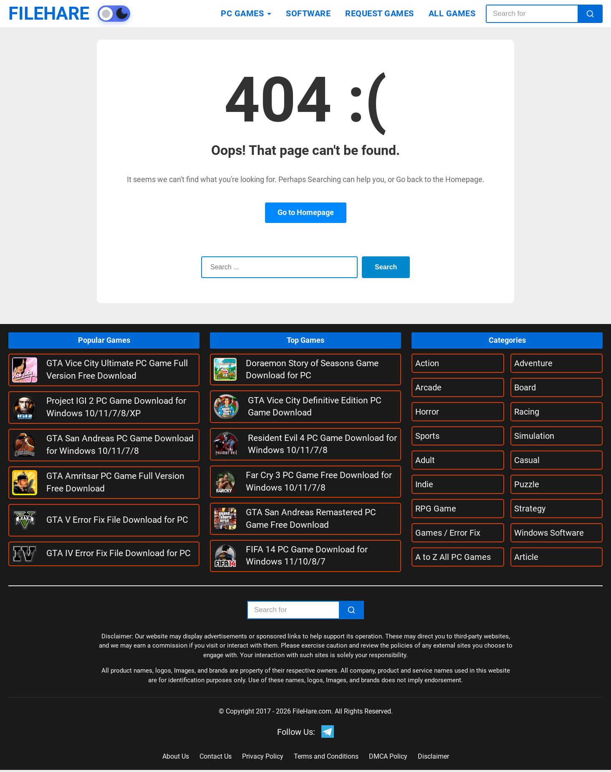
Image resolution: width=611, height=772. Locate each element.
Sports (427, 436)
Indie (424, 484)
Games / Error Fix (447, 533)
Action (427, 363)
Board (525, 387)
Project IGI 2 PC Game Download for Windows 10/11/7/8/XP (116, 407)
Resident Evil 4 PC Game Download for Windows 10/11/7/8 (322, 444)
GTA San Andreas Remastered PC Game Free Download (311, 518)
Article (526, 557)
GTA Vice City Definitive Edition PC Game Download (314, 406)
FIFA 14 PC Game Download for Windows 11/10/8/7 (307, 555)
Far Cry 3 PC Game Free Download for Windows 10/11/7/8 (319, 481)
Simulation (534, 436)
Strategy (529, 509)
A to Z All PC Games (453, 557)
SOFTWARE (308, 13)
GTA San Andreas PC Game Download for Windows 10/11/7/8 (120, 444)
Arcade (428, 387)
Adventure (533, 363)
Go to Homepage (306, 212)
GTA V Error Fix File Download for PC (117, 520)
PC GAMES (242, 13)
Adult (425, 460)
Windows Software (549, 533)
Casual (527, 460)
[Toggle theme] (127, 13)
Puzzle (526, 484)
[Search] (590, 14)
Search (384, 267)
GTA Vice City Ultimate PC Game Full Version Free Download (117, 369)
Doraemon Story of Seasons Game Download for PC (312, 369)
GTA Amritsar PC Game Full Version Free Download (115, 482)
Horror (427, 412)
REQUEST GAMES (379, 13)
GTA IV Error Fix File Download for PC (118, 553)
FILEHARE (55, 13)
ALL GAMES (452, 13)
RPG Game (435, 509)
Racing (526, 412)
